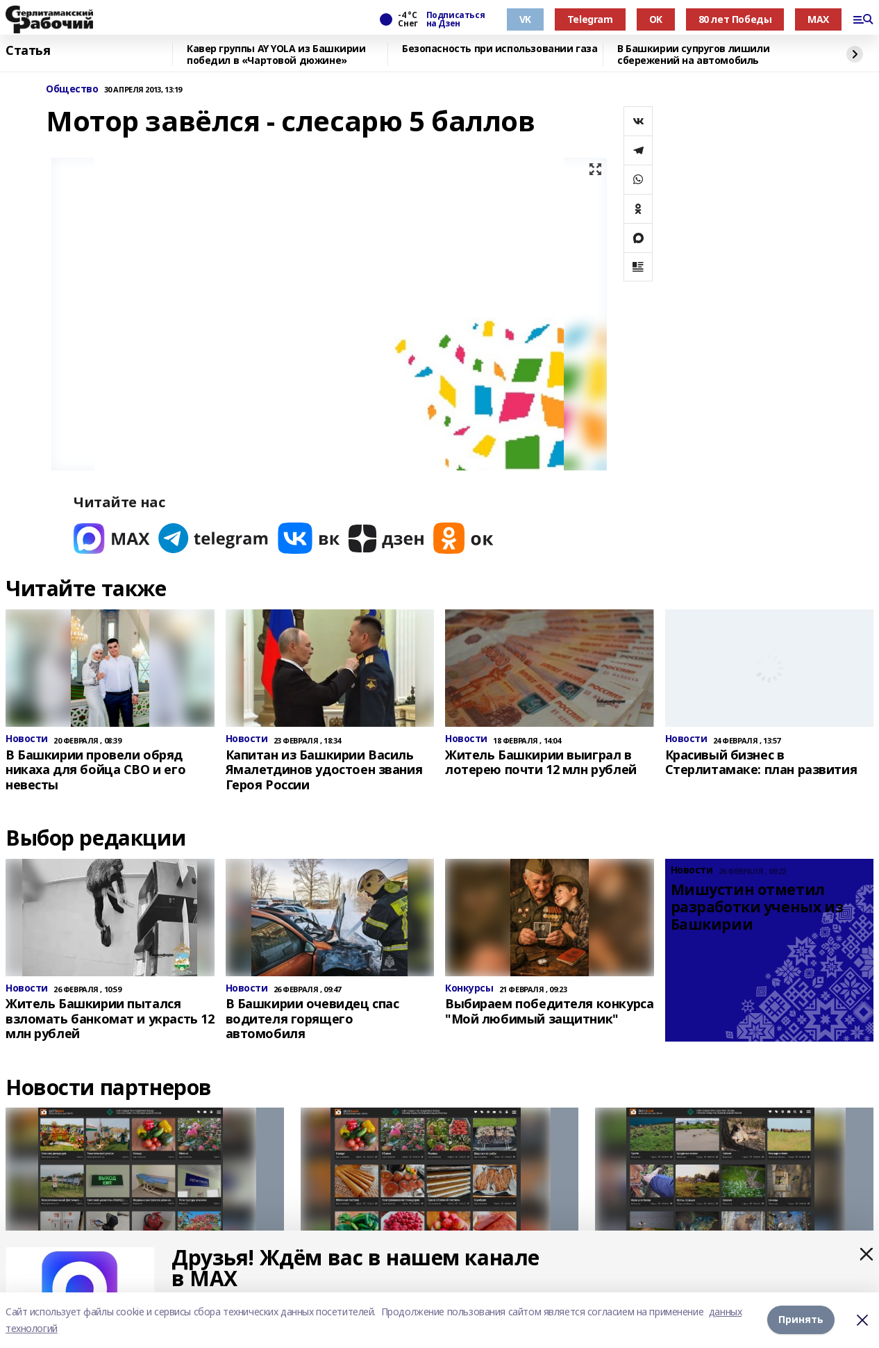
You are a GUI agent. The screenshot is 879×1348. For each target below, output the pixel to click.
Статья (28, 50)
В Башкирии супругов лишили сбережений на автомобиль (693, 54)
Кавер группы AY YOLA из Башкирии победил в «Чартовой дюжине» (276, 54)
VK (525, 19)
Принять (800, 1319)
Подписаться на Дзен (455, 19)
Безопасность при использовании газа (499, 49)
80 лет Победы (735, 19)
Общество (72, 89)
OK (655, 19)
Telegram (590, 19)
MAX (818, 19)
